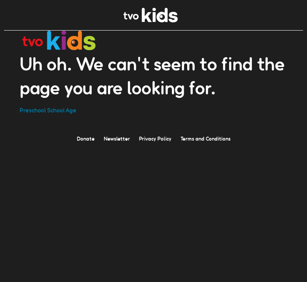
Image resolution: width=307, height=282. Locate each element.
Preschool (33, 110)
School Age (61, 110)
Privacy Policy (155, 138)
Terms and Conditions (206, 138)
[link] (150, 20)
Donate (86, 138)
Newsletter (117, 138)
